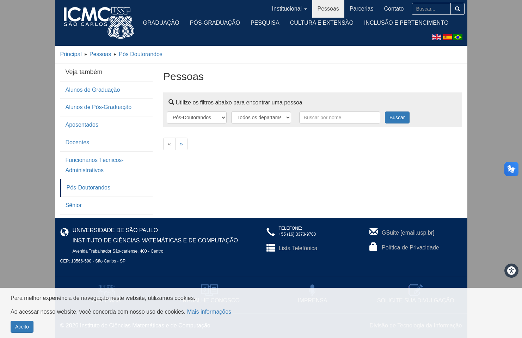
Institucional (289, 9)
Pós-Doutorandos (89, 188)
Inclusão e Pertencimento (406, 23)
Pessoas (328, 9)
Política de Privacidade (410, 248)
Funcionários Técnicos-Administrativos (95, 165)
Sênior (74, 205)
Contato (394, 9)
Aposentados (82, 125)
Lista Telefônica (298, 248)
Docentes (78, 142)
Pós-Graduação (215, 23)
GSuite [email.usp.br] (408, 233)
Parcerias (362, 9)
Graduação (161, 23)
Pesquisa (265, 23)
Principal (71, 54)
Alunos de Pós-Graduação (99, 107)
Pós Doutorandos (140, 54)
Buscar (397, 117)
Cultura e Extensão (322, 23)
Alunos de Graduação (93, 90)
